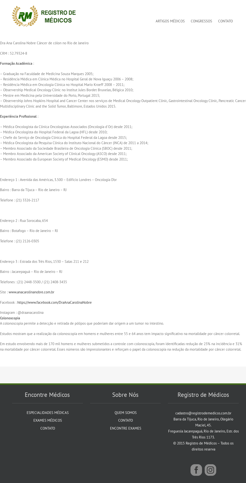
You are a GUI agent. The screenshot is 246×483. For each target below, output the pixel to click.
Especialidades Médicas (48, 412)
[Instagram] (210, 470)
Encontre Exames (125, 428)
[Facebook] (196, 470)
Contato (47, 428)
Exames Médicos (47, 420)
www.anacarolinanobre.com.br (31, 292)
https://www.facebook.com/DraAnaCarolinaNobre (54, 302)
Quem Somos (126, 412)
